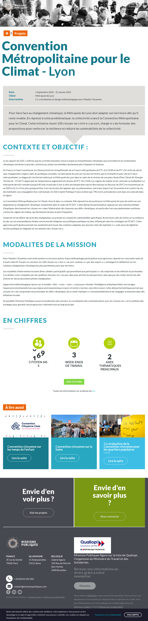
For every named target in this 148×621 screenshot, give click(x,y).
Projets (20, 33)
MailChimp (92, 595)
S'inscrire (84, 585)
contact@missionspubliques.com (30, 586)
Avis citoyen (74, 382)
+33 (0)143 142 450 (24, 578)
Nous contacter (109, 516)
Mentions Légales (82, 607)
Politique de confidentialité (54, 597)
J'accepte (133, 615)
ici (94, 390)
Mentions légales (35, 597)
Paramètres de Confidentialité (108, 615)
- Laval (122, 448)
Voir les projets (38, 512)
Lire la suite (19, 458)
